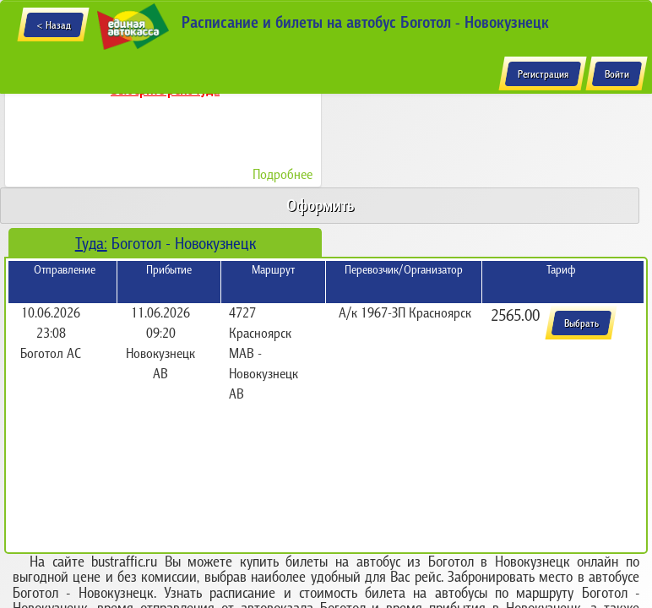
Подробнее (282, 174)
